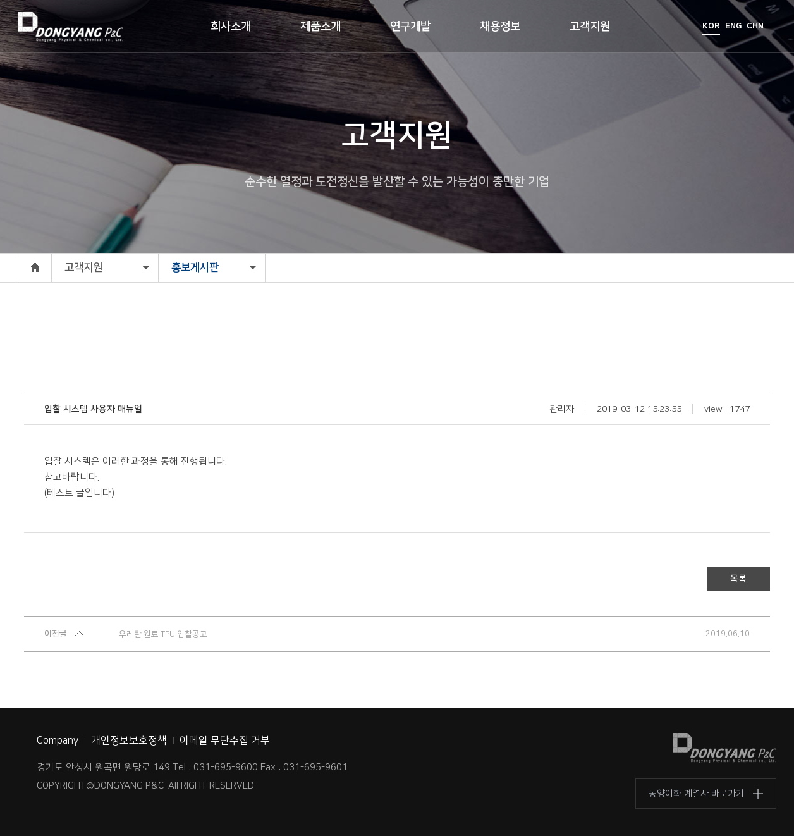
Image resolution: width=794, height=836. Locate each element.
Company (57, 740)
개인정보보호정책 (129, 740)
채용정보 (500, 26)
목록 (738, 579)
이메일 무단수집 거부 (225, 740)
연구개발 (410, 26)
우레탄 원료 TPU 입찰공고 (163, 634)
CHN (755, 26)
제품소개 (320, 26)
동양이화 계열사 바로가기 (696, 794)
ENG (733, 26)
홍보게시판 (195, 267)
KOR (711, 26)
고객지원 (590, 26)
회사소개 (231, 26)
